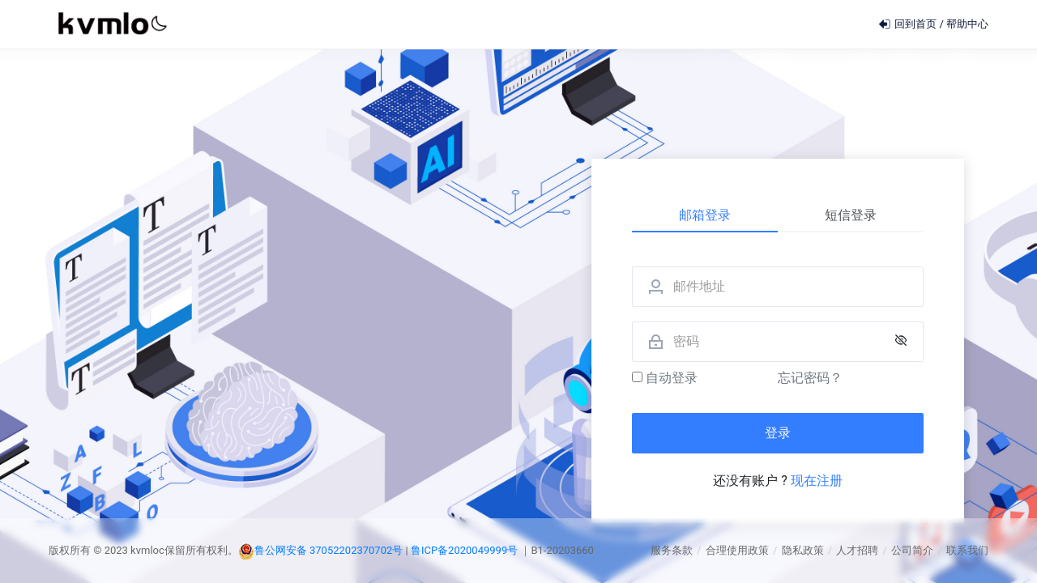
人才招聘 (857, 550)
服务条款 (672, 550)
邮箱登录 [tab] (705, 215)
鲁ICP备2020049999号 (465, 550)
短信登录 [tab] (851, 215)
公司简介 (912, 550)
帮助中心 (967, 24)
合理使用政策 (737, 550)
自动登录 (665, 377)
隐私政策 (803, 550)
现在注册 (817, 480)
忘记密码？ (810, 377)
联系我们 (967, 550)
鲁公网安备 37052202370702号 (328, 550)
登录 (778, 432)
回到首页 (908, 24)
